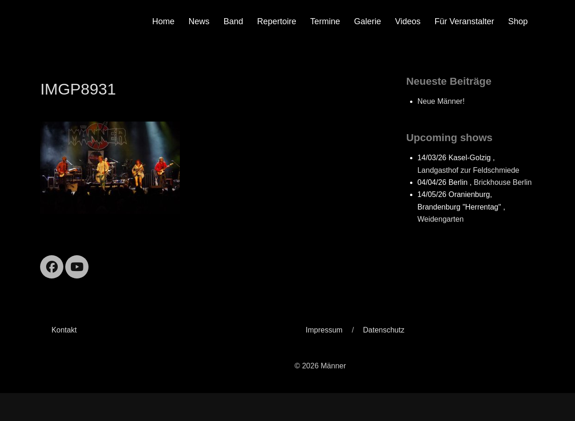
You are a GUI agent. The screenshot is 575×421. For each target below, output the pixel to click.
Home (163, 21)
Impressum (324, 330)
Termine (325, 21)
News (199, 21)
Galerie (367, 21)
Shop (518, 21)
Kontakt (63, 330)
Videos (408, 21)
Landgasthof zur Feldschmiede (469, 170)
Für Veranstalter (464, 21)
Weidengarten (441, 219)
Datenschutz (383, 330)
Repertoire (276, 21)
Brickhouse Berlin (503, 182)
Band (233, 21)
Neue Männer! (441, 101)
